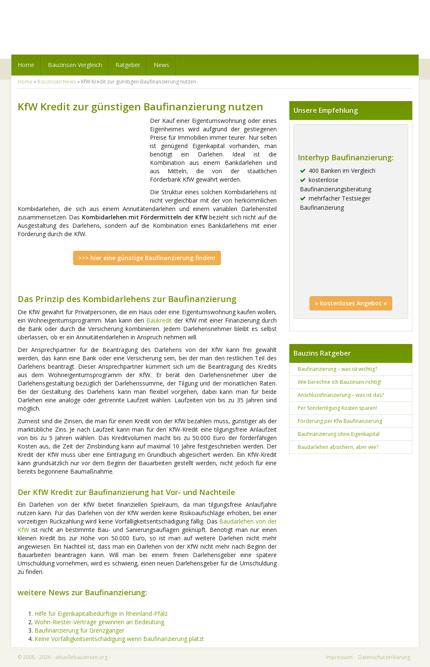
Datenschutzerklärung (384, 657)
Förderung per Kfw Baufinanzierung (340, 421)
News (161, 65)
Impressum (339, 657)
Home (26, 65)
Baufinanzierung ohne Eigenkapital (339, 434)
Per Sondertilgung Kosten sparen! (337, 408)
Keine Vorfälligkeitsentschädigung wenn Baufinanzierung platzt (119, 639)
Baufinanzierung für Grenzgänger (79, 630)
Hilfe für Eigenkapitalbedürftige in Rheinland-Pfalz (101, 613)
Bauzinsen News (56, 81)
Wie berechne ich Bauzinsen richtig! (339, 382)
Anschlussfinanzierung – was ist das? (341, 395)
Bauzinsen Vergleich (75, 65)
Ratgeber (127, 65)
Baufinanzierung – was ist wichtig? (337, 369)
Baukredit (159, 320)
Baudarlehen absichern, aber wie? (338, 447)
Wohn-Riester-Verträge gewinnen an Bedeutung (99, 622)
